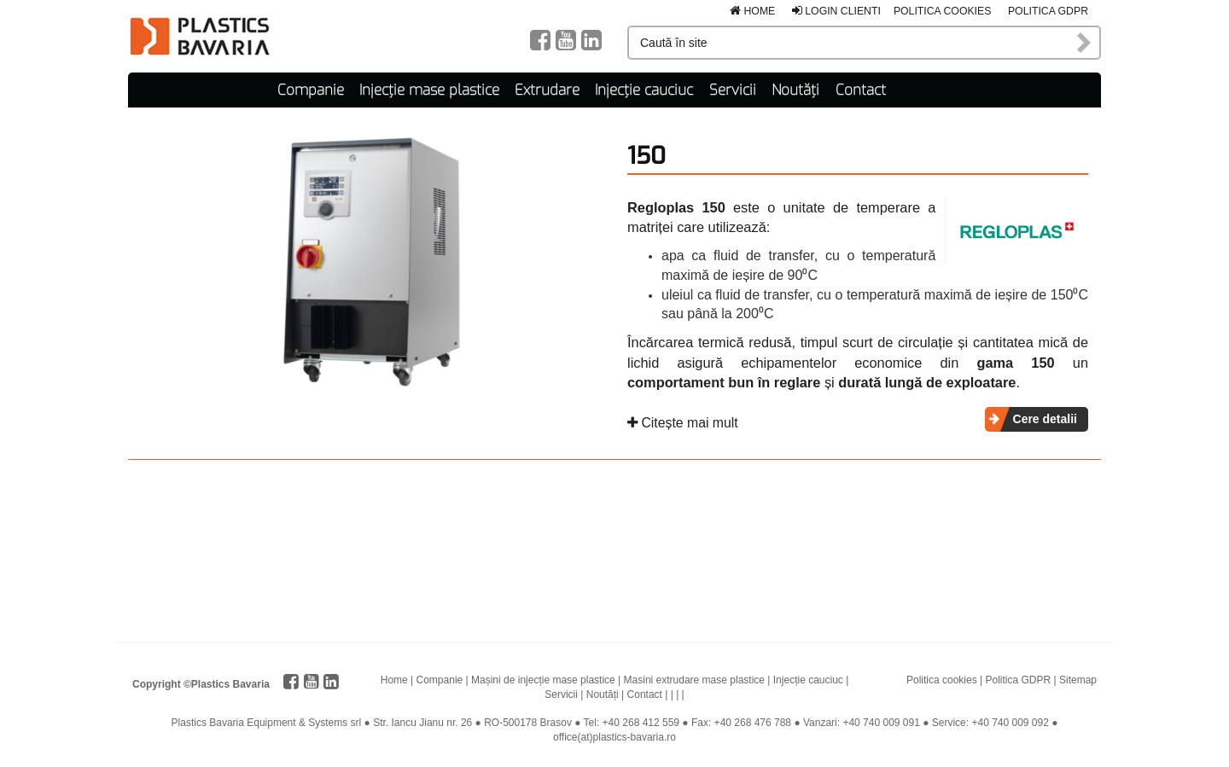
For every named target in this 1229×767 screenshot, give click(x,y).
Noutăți (795, 90)
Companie (310, 90)
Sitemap (1078, 680)
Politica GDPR (1048, 11)
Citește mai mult (682, 422)
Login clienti (836, 11)
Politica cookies (943, 11)
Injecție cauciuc (644, 90)
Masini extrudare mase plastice (694, 680)
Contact (861, 90)
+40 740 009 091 (880, 723)
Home (752, 11)
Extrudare (547, 90)
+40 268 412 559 (641, 723)
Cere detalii (1045, 419)
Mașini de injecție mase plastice (543, 680)
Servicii (732, 90)
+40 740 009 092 (1009, 723)
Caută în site (1084, 42)
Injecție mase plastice (429, 90)
